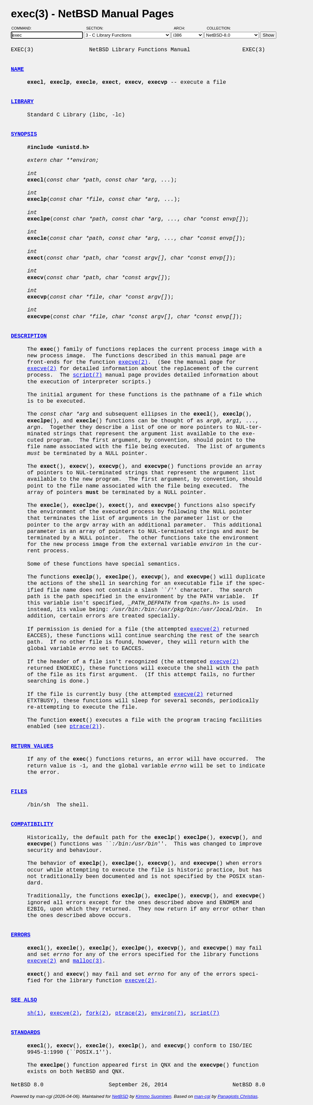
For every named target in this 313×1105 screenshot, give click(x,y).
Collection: (219, 28)
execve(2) (133, 362)
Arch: (182, 28)
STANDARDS (25, 1032)
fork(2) (97, 1013)
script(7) (87, 375)
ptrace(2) (84, 726)
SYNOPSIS (24, 134)
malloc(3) (87, 961)
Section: (96, 28)
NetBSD (120, 1096)
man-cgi (202, 1096)
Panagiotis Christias (238, 1096)
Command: (24, 28)
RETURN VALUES (32, 746)
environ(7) (167, 1013)
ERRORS (21, 935)
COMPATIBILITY (32, 824)
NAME (17, 69)
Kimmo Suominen (153, 1096)
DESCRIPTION (29, 336)
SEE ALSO (24, 1000)
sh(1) (35, 1013)
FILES (19, 792)
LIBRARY (22, 102)
